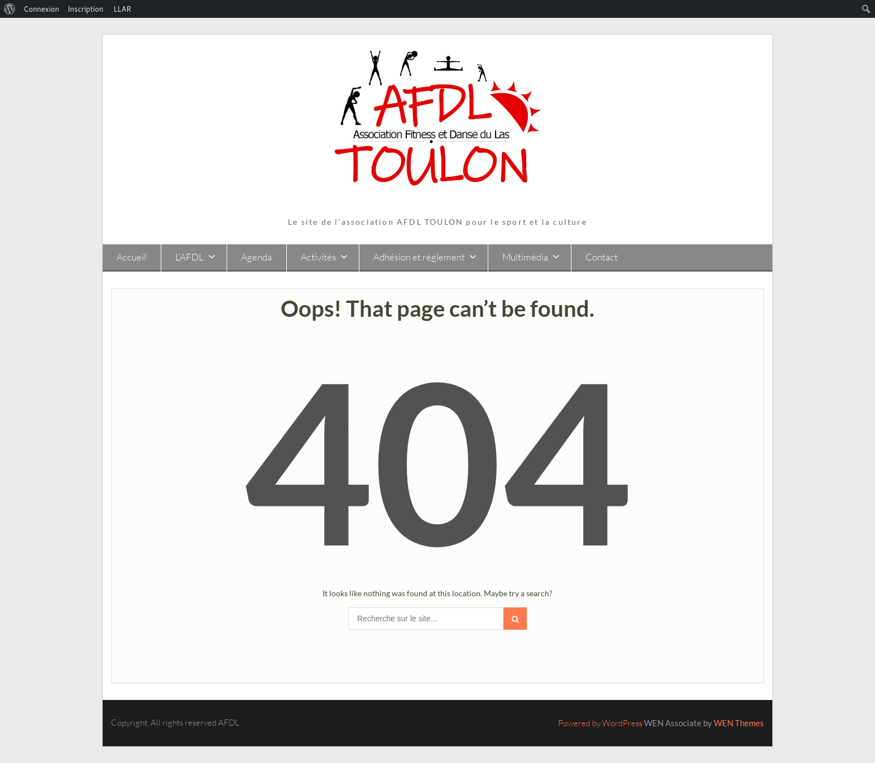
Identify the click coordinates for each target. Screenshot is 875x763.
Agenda (256, 257)
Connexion (41, 9)
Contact (601, 257)
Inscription (85, 9)
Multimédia (525, 257)
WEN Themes (739, 723)
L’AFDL (189, 257)
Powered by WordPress (600, 723)
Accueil (131, 257)
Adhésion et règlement (419, 257)
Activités (318, 257)
